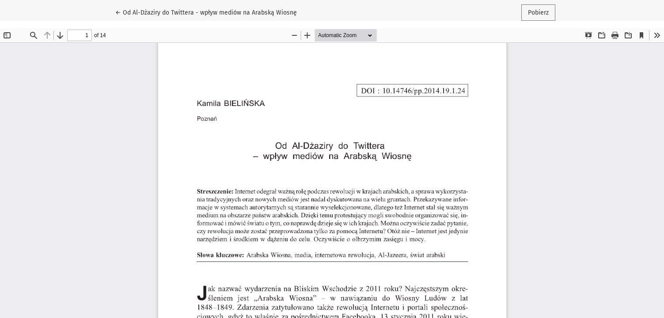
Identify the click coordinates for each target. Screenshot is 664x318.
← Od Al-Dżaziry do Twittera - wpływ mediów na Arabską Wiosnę (206, 12)
